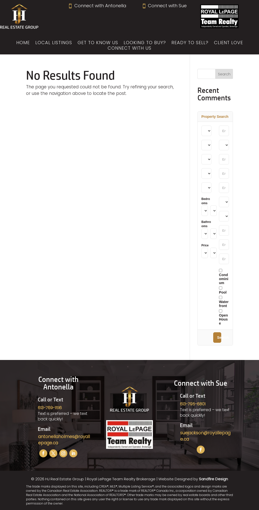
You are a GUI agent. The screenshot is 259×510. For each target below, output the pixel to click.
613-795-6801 (192, 404)
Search (219, 338)
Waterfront (223, 302)
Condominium (223, 277)
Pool (222, 290)
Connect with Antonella (97, 5)
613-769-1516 (50, 408)
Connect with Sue (164, 5)
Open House (223, 317)
